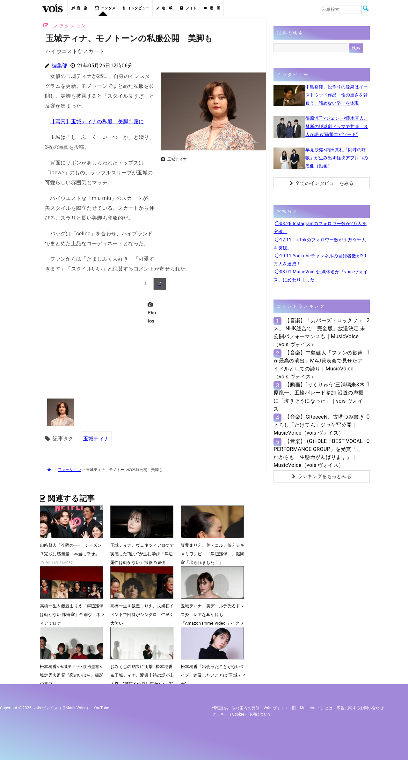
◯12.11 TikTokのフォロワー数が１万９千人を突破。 (319, 243)
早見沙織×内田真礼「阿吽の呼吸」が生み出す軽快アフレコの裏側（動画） (336, 157)
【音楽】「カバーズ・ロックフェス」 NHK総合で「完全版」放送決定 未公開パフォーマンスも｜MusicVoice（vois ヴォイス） (319, 332)
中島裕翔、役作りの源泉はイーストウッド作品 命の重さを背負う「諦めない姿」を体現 (336, 94)
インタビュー (136, 8)
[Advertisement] (211, 209)
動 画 (212, 8)
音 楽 (79, 8)
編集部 (59, 66)
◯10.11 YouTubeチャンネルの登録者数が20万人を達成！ (319, 259)
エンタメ (105, 8)
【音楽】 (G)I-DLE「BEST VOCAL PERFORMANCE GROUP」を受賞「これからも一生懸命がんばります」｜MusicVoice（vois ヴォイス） (318, 453)
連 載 (164, 8)
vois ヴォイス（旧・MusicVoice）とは (298, 708)
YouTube (101, 708)
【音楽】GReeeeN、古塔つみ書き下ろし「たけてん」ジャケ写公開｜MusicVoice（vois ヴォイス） (318, 425)
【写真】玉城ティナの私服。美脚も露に (97, 121)
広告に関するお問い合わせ (360, 708)
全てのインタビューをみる (322, 183)
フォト (188, 8)
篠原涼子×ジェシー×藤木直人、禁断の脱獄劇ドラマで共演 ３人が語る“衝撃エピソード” (336, 126)
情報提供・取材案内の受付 (235, 708)
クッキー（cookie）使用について (242, 714)
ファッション (69, 469)
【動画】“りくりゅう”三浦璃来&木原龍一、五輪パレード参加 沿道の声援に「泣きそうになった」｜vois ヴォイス (319, 397)
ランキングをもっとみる (321, 476)
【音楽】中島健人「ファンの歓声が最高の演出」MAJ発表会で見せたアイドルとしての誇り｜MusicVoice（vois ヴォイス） (318, 365)
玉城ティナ (96, 439)
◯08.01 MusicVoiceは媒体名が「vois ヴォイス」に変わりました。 (320, 275)
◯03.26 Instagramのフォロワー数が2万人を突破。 (320, 227)
